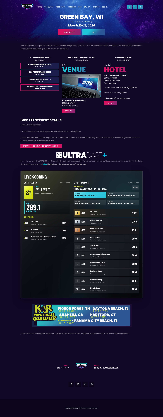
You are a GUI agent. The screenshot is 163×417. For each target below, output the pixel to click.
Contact (96, 7)
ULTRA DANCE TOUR (72, 408)
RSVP (93, 32)
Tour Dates (60, 7)
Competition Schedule (39, 65)
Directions (69, 110)
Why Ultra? (49, 7)
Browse (135, 187)
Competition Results (40, 80)
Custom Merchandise (40, 73)
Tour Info (72, 7)
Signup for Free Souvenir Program (40, 87)
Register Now (69, 32)
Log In (104, 7)
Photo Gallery (84, 7)
